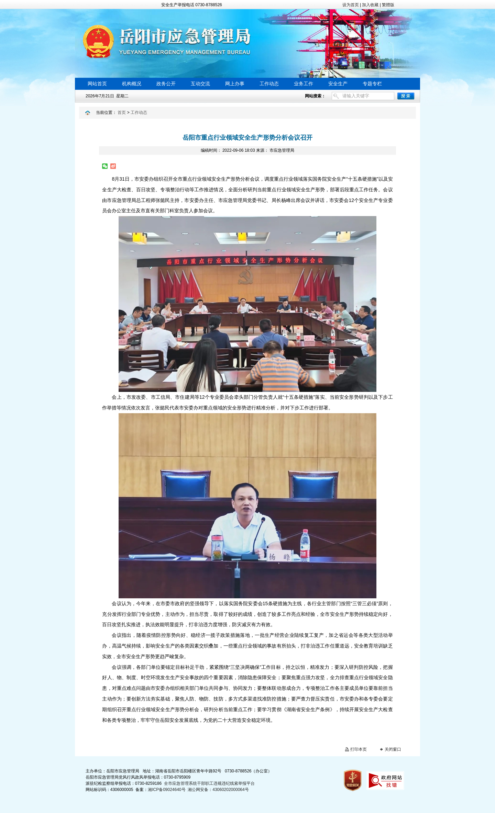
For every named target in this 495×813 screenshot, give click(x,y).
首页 (122, 112)
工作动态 (139, 112)
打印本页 (358, 749)
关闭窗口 (393, 749)
